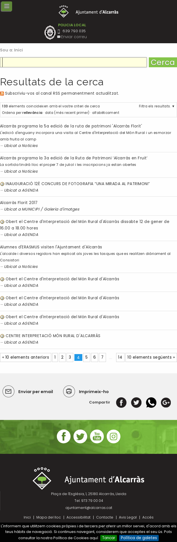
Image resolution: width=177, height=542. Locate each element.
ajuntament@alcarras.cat (88, 507)
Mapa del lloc (48, 517)
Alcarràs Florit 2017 (19, 202)
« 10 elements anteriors (25, 357)
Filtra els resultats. (155, 106)
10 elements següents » (151, 357)
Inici (18, 50)
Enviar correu (74, 37)
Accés (148, 517)
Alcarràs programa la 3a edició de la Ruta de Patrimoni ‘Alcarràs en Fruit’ (74, 158)
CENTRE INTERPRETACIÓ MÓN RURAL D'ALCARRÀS (53, 336)
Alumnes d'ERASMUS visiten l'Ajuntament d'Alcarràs (51, 247)
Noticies (30, 145)
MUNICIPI (30, 209)
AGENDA (30, 190)
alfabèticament (105, 112)
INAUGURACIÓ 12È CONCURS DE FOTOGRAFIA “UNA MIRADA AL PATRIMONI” (78, 184)
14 (120, 357)
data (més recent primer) (67, 112)
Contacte (104, 517)
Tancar (108, 538)
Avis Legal (128, 517)
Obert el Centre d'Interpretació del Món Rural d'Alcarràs (62, 279)
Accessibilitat (78, 517)
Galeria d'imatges (61, 209)
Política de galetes (139, 538)
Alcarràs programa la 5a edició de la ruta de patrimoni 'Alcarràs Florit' (71, 126)
